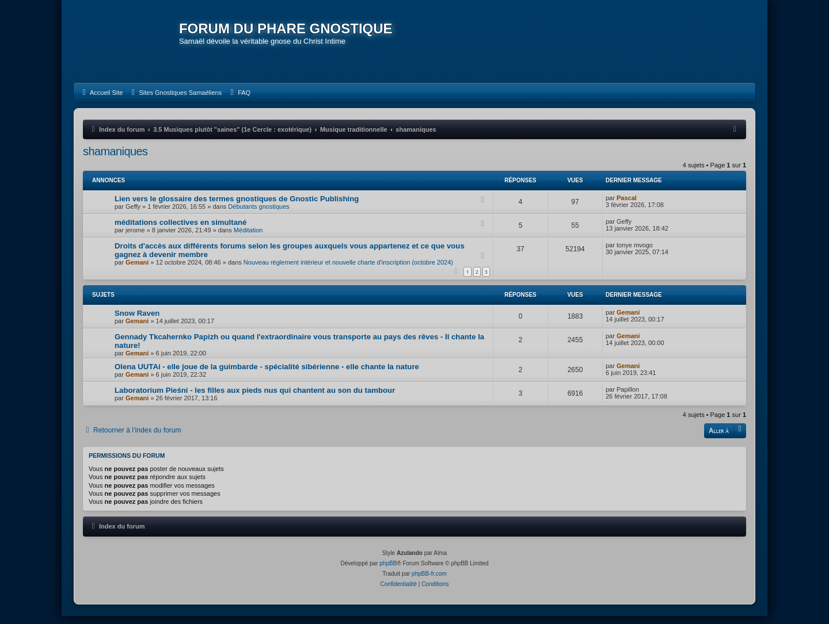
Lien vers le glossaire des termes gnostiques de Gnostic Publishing (237, 206)
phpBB (388, 571)
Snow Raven (137, 321)
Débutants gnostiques (258, 214)
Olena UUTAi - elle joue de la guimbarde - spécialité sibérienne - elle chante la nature (267, 374)
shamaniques (115, 159)
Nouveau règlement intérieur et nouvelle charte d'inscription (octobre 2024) (348, 270)
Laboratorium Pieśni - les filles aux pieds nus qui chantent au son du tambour (255, 398)
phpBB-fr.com (429, 582)
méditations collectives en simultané (180, 230)
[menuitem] (101, 101)
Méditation (248, 238)
